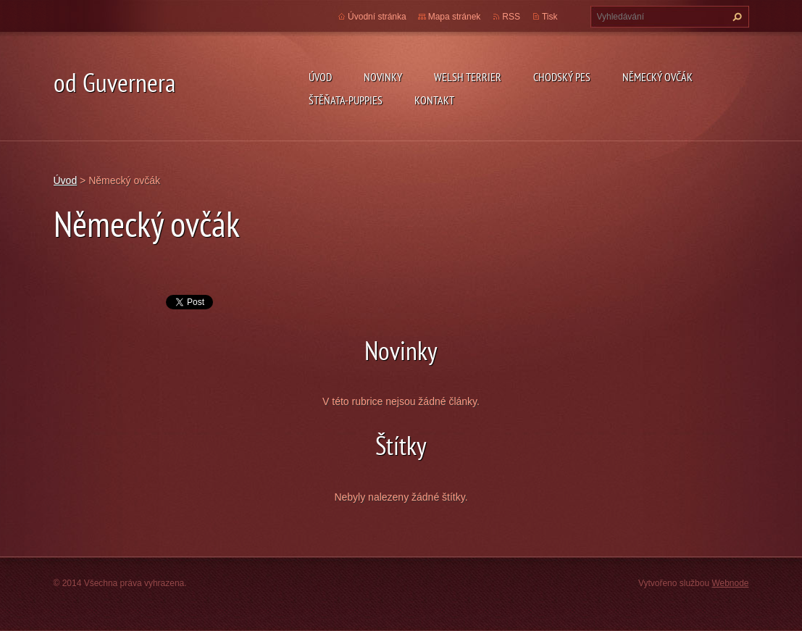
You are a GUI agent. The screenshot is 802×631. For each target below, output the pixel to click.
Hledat (735, 17)
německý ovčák (657, 77)
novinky (383, 77)
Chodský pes (561, 77)
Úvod (320, 77)
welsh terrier (467, 77)
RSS (511, 17)
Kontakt (434, 100)
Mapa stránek (454, 17)
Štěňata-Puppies (346, 100)
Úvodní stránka (377, 17)
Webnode (729, 583)
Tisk (550, 17)
